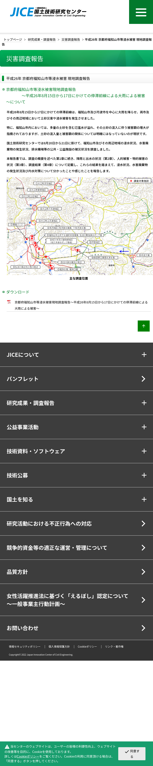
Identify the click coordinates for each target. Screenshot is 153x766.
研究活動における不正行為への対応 (49, 523)
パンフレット (23, 378)
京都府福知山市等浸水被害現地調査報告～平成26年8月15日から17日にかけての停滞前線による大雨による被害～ (81, 305)
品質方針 (17, 571)
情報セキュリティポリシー (25, 646)
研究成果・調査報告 (42, 39)
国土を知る (20, 499)
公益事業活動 (23, 427)
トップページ (13, 39)
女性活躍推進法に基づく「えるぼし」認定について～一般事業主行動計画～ (68, 600)
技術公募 (17, 475)
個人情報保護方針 (59, 646)
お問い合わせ (23, 628)
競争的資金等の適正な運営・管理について (57, 547)
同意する (131, 753)
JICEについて (23, 354)
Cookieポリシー (87, 646)
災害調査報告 (71, 39)
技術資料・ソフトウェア (36, 451)
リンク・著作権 (114, 646)
